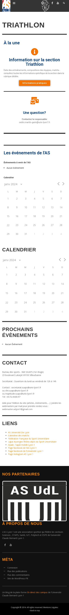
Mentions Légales (50, 607)
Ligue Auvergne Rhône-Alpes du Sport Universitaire (32, 441)
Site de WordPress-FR (17, 578)
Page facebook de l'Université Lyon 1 (25, 451)
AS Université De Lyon (18, 432)
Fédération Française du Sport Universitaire (28, 438)
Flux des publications (17, 571)
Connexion (12, 567)
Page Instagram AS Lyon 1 (20, 454)
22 (8, 225)
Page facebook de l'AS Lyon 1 (22, 447)
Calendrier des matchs (18, 435)
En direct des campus (37, 592)
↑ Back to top (34, 610)
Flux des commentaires (18, 574)
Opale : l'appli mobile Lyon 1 (21, 444)
